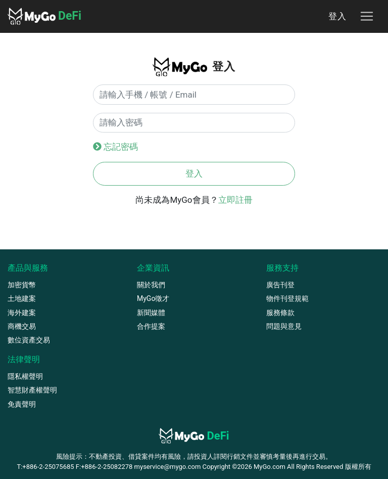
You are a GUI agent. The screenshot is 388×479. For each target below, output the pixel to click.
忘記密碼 (121, 147)
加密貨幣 (22, 285)
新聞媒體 (151, 313)
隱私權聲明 (25, 376)
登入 (337, 16)
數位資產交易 (29, 340)
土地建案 (22, 298)
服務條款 (280, 313)
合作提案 (151, 326)
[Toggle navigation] (366, 16)
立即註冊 (235, 200)
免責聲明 (22, 404)
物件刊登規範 (287, 298)
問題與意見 (284, 326)
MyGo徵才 (153, 298)
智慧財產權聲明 (32, 390)
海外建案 (22, 313)
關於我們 (151, 285)
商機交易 (22, 326)
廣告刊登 (280, 285)
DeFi (44, 16)
